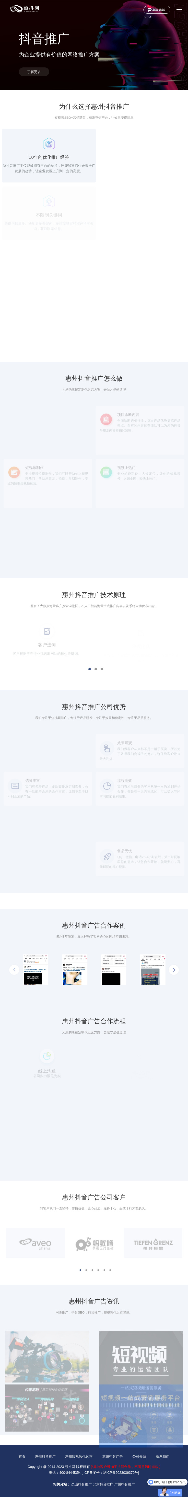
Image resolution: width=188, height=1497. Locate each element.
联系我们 (162, 1456)
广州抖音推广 (124, 1484)
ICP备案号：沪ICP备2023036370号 (110, 1473)
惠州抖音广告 (112, 1456)
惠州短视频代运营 (79, 1456)
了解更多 (34, 72)
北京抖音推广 (103, 1484)
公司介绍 (139, 1456)
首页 (22, 1456)
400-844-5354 (155, 11)
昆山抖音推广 (81, 1484)
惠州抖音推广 (45, 1456)
